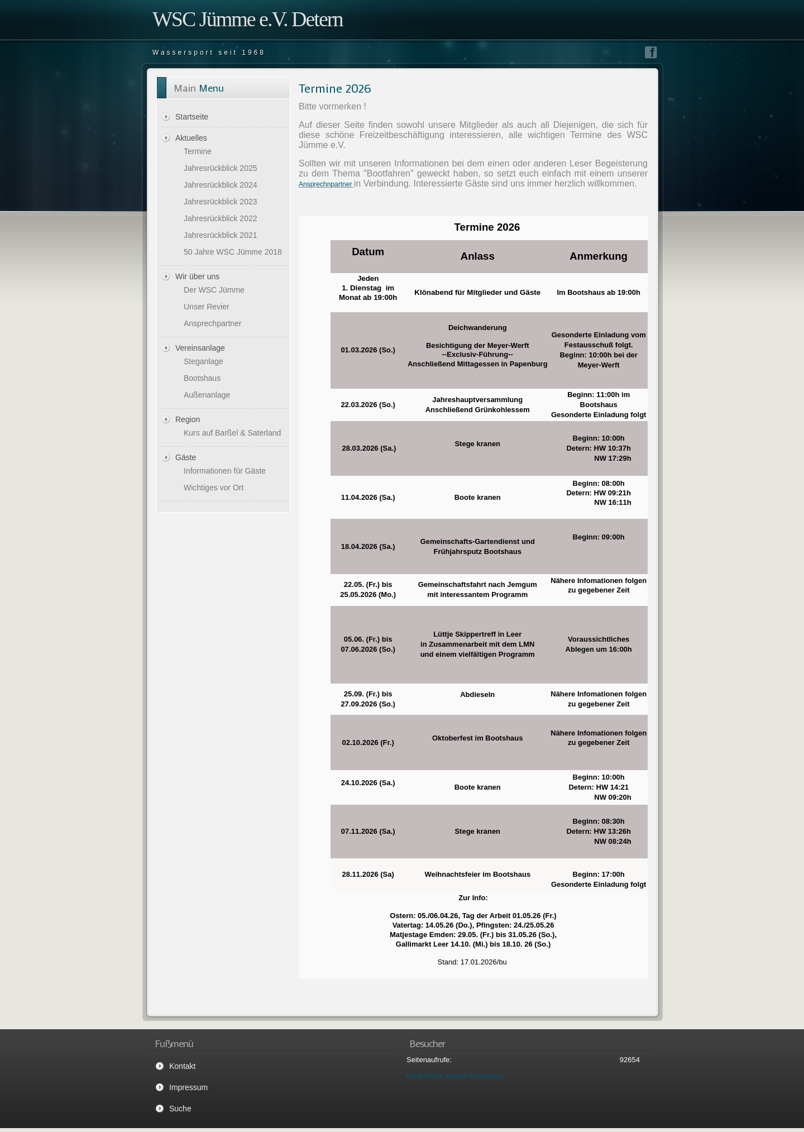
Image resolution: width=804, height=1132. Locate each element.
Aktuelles (191, 137)
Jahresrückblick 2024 (220, 184)
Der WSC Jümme (214, 289)
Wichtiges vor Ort (213, 487)
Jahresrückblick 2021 (220, 235)
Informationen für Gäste (225, 470)
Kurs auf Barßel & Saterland (232, 432)
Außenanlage (207, 394)
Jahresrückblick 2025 (220, 168)
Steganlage (203, 361)
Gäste (185, 457)
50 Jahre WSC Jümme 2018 (233, 251)
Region (187, 419)
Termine (198, 151)
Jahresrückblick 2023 (220, 201)
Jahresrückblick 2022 (220, 218)
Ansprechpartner (213, 323)
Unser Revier (206, 306)
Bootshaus (202, 378)
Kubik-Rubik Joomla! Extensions (454, 1076)
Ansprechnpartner (326, 184)
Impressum (188, 1087)
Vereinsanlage (200, 347)
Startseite (191, 116)
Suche (180, 1108)
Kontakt (182, 1066)
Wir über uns (197, 276)
